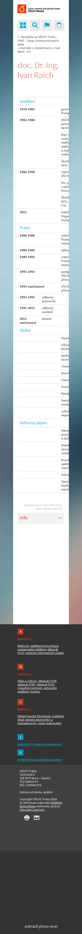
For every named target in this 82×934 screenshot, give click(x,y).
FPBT (20, 41)
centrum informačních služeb (45, 653)
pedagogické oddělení (31, 649)
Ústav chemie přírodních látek (38, 42)
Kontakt (26, 48)
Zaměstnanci (43, 48)
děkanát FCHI (45, 684)
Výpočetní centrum (32, 810)
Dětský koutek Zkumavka (34, 716)
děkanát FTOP (47, 681)
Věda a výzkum (27, 681)
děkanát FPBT (26, 684)
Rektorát (23, 646)
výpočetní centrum (29, 688)
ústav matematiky (50, 723)
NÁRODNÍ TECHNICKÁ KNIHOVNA (39, 744)
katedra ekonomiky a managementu (35, 721)
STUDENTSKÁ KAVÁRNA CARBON (39, 760)
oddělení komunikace (44, 646)
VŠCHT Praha (46, 37)
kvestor (35, 691)
